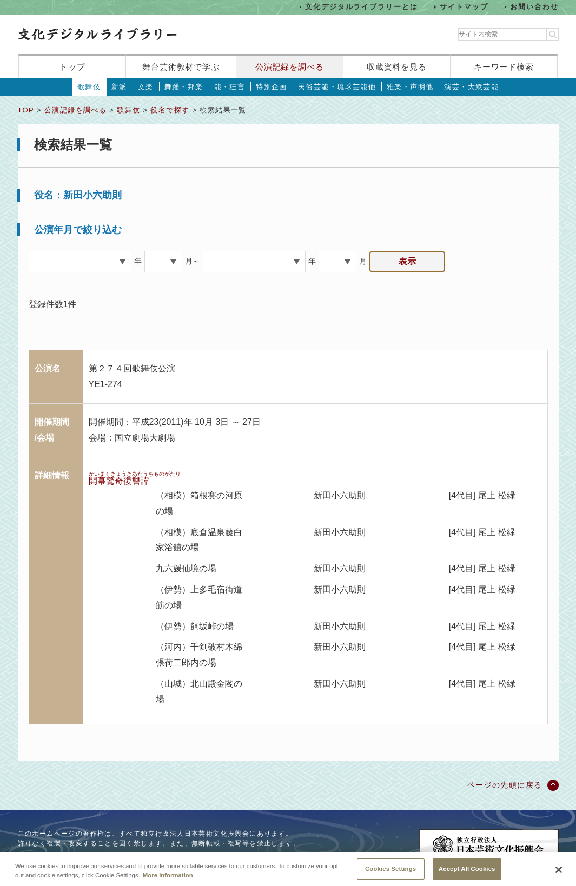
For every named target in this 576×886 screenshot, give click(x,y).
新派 (119, 87)
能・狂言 (230, 87)
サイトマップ (464, 7)
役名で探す (169, 110)
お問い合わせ (534, 7)
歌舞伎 (89, 87)
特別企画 (271, 87)
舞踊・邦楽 (183, 87)
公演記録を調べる (289, 66)
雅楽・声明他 (410, 87)
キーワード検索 (504, 66)
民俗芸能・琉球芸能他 (337, 87)
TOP (26, 110)
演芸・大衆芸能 (471, 87)
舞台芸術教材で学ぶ (181, 66)
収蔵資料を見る (397, 66)
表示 (407, 261)
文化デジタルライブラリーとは (361, 7)
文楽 (146, 87)
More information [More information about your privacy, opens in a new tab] (168, 882)
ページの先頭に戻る (504, 785)
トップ (72, 66)
